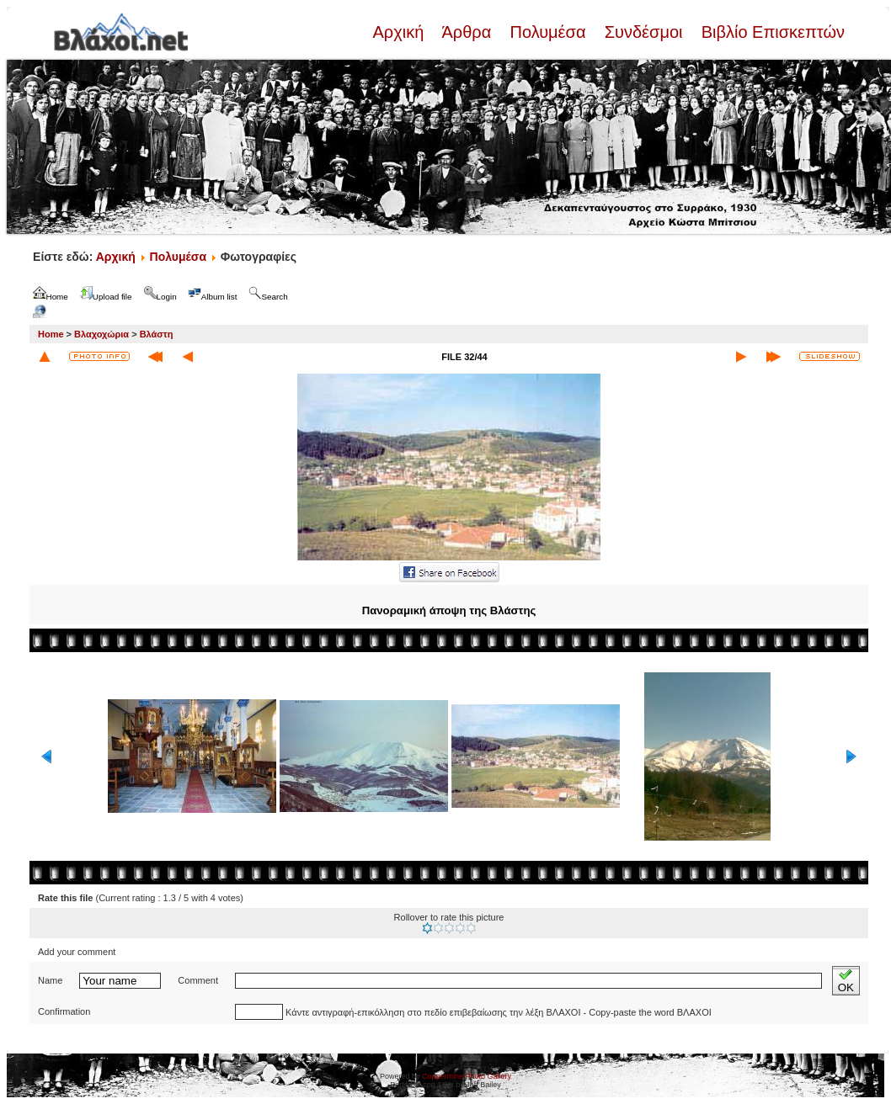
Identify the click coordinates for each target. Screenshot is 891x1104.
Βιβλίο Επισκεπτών (770, 32)
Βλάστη (156, 334)
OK (846, 981)
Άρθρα (467, 32)
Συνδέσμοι (643, 32)
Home (51, 334)
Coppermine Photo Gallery (466, 1076)
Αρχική (400, 32)
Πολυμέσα (547, 32)
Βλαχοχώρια (101, 334)
